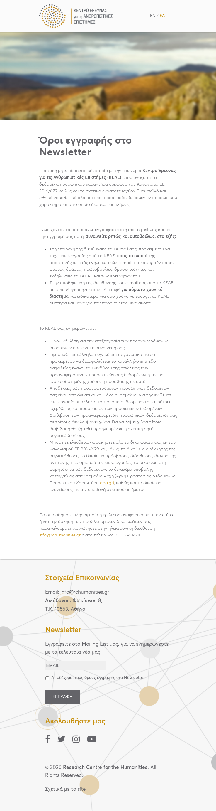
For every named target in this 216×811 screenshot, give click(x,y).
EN (153, 16)
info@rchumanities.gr (60, 535)
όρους (90, 678)
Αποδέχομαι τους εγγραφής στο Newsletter (98, 678)
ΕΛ (162, 16)
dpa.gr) (107, 483)
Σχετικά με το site (65, 789)
